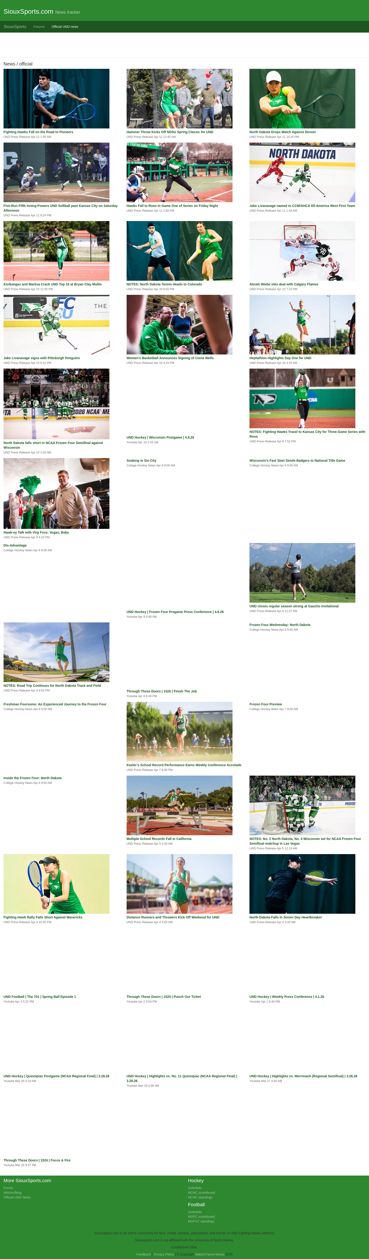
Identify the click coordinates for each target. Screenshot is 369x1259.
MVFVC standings (201, 1221)
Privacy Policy (163, 1254)
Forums (38, 27)
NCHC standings (200, 1197)
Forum (8, 1188)
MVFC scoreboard (201, 1216)
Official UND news (65, 27)
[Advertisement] (145, 44)
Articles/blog (12, 1192)
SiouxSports (15, 26)
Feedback (143, 1254)
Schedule (195, 1188)
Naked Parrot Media (210, 1254)
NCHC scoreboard (201, 1192)
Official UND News (17, 1197)
